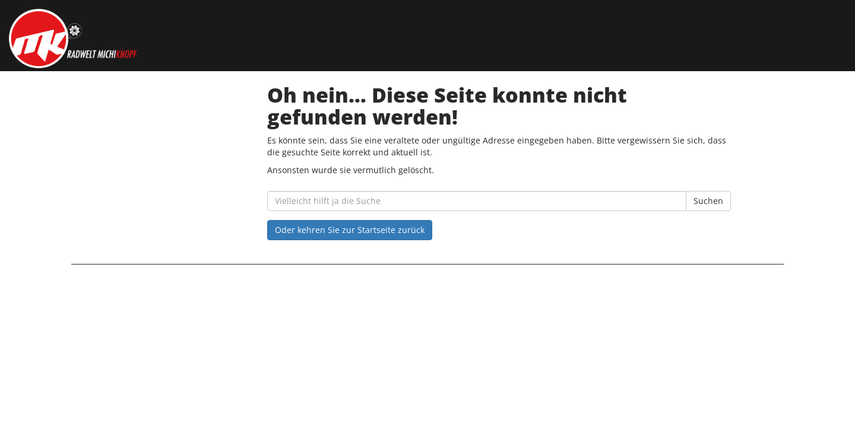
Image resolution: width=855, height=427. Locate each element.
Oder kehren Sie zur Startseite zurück (350, 229)
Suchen (708, 200)
